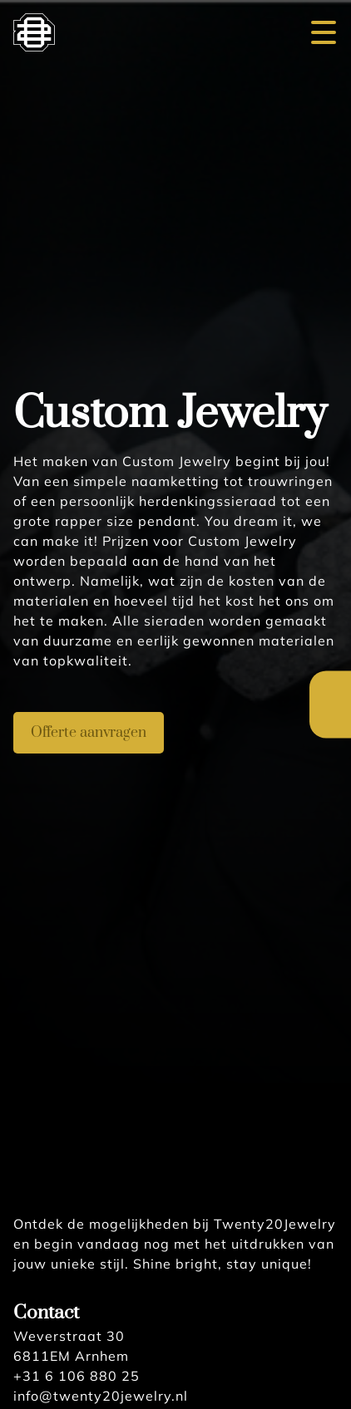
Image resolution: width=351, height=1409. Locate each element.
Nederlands (330, 689)
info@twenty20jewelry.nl (100, 1395)
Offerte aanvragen (88, 733)
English (330, 720)
